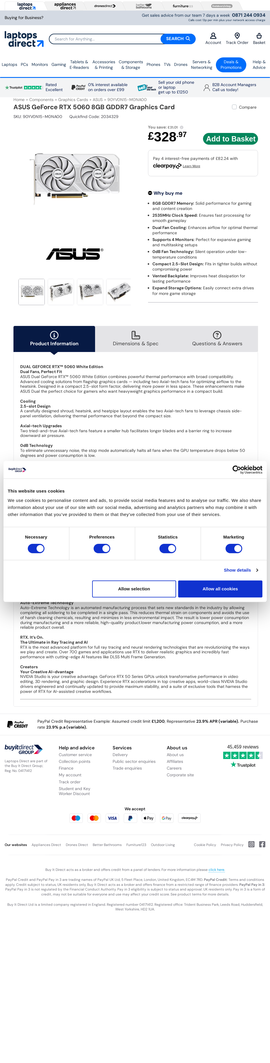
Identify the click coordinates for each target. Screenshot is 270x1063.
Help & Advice (259, 64)
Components (41, 99)
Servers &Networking (201, 64)
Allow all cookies (220, 588)
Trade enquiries (127, 768)
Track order (69, 782)
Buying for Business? (24, 17)
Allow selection (134, 588)
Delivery (120, 754)
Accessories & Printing (103, 64)
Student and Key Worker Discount (74, 791)
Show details (237, 570)
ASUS (98, 99)
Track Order (237, 39)
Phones (153, 64)
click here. (217, 869)
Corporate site (180, 774)
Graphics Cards (73, 99)
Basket (259, 39)
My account (70, 774)
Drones (181, 64)
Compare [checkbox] (248, 107)
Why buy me (168, 193)
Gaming (58, 64)
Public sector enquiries (134, 761)
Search (178, 39)
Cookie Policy (205, 844)
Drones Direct (77, 844)
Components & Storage (131, 64)
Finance (66, 768)
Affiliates (175, 761)
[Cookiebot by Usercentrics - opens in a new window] (236, 469)
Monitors (40, 64)
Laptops (9, 64)
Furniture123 (136, 844)
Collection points (74, 761)
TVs (167, 64)
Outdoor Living (163, 844)
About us (175, 754)
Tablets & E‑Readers (79, 64)
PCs (24, 64)
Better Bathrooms (107, 844)
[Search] (122, 39)
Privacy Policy (232, 844)
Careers (174, 768)
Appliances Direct (46, 844)
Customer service (75, 754)
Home (19, 99)
